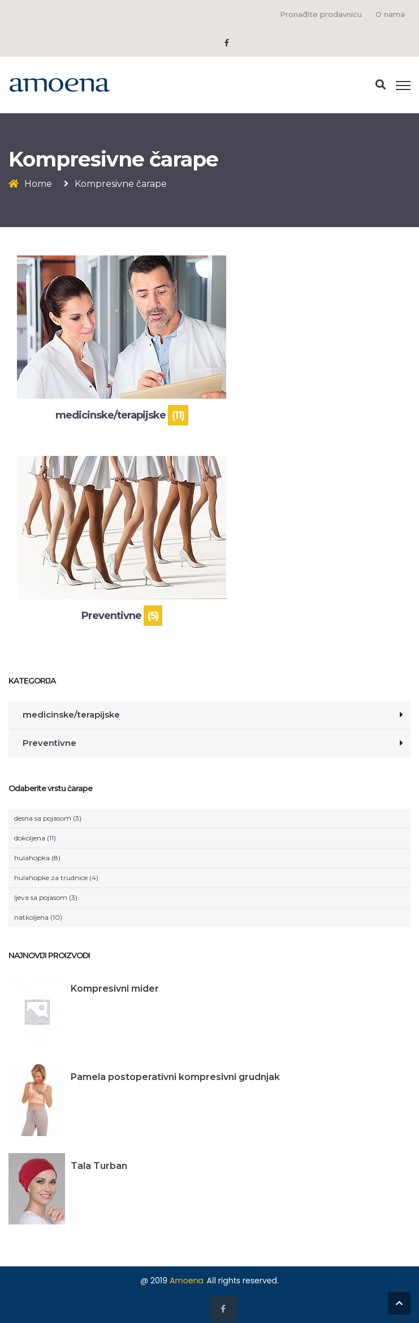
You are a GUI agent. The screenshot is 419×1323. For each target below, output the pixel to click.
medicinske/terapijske (71, 714)
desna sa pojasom (42, 818)
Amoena (187, 1280)
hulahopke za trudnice (51, 877)
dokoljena (29, 838)
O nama (390, 14)
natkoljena (31, 917)
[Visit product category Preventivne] (121, 542)
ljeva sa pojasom (40, 897)
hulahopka (32, 857)
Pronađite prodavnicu (321, 14)
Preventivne (49, 742)
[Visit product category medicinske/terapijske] (121, 341)
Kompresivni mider (115, 988)
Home (38, 183)
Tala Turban (99, 1165)
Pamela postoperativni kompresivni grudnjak (175, 1077)
